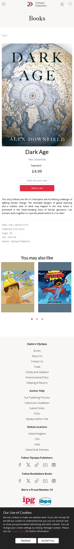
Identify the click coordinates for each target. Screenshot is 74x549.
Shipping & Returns (37, 382)
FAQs (37, 413)
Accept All (48, 540)
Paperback (36, 165)
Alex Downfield (37, 159)
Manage (26, 540)
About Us (37, 356)
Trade (37, 366)
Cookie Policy (18, 531)
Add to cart (37, 188)
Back (5, 35)
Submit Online (37, 408)
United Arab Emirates (37, 449)
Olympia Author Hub (37, 419)
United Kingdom (37, 433)
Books (37, 350)
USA (37, 439)
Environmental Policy (37, 377)
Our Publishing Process (37, 397)
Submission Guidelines (37, 403)
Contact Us (37, 361)
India (37, 444)
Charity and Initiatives (37, 372)
